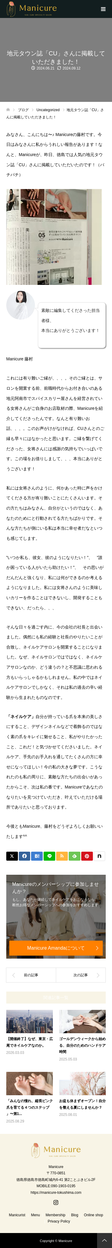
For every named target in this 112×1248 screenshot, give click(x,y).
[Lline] (49, 856)
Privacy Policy (59, 1221)
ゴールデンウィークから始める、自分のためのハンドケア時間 (82, 1045)
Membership (55, 1215)
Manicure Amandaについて (56, 948)
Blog (74, 1215)
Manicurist (17, 1215)
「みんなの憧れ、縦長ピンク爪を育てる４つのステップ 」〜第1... (29, 1107)
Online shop (93, 1215)
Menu (35, 1215)
